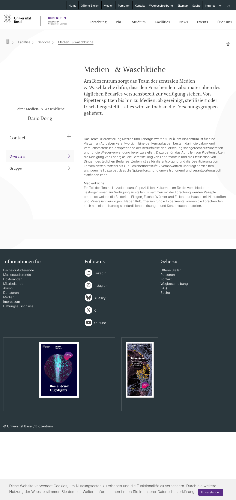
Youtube (100, 391)
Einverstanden (211, 492)
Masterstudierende (17, 343)
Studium (139, 21)
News (183, 21)
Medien (108, 5)
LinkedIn (100, 341)
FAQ (164, 356)
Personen (124, 5)
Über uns (224, 21)
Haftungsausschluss (18, 374)
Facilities (162, 21)
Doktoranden (13, 347)
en (220, 5)
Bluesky (99, 366)
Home (72, 5)
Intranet (210, 5)
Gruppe (40, 168)
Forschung (98, 21)
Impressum (11, 370)
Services (44, 42)
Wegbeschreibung (161, 5)
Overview (40, 156)
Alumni (8, 356)
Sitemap (182, 5)
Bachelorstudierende (18, 338)
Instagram (101, 354)
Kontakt (140, 5)
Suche (196, 5)
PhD (119, 21)
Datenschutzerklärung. (176, 492)
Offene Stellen (90, 5)
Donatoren (11, 361)
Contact (40, 137)
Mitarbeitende (13, 352)
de (228, 5)
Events (202, 21)
